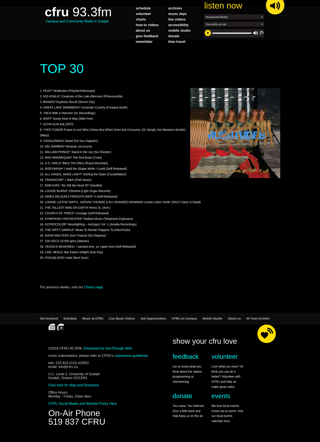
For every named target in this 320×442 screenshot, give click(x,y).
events (220, 395)
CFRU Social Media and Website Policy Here (82, 403)
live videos (177, 19)
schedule (143, 8)
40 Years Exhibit (257, 318)
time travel (176, 41)
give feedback (147, 36)
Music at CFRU (93, 318)
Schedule (70, 318)
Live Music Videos (122, 318)
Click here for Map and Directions (73, 385)
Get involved (49, 318)
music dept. (177, 13)
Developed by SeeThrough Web (107, 348)
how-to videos (147, 25)
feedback (186, 356)
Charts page (93, 287)
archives (175, 8)
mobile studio (179, 30)
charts (141, 19)
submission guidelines (131, 355)
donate (173, 36)
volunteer (143, 13)
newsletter (144, 41)
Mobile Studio (212, 318)
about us (143, 30)
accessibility (178, 25)
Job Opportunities (153, 318)
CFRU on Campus (184, 318)
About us (234, 318)
